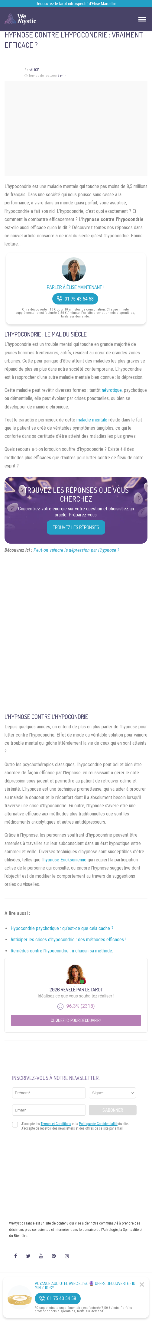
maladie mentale (91, 420)
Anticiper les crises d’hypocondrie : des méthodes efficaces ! (68, 939)
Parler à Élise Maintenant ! (75, 287)
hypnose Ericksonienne (65, 860)
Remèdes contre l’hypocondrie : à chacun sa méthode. (62, 951)
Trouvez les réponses (76, 527)
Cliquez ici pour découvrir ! (76, 1020)
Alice (34, 69)
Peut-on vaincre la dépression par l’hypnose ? (76, 550)
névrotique (112, 390)
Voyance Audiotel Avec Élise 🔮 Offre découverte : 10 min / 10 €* (85, 1285)
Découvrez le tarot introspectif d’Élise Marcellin (76, 3)
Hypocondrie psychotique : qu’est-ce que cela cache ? (62, 928)
